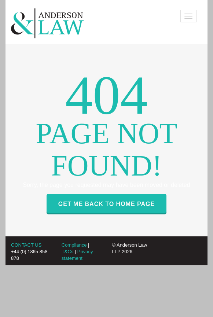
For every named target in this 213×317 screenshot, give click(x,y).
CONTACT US (26, 245)
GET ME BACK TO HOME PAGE (106, 204)
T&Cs (68, 251)
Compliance (74, 245)
